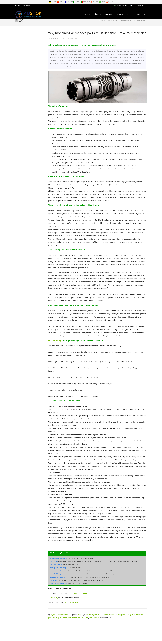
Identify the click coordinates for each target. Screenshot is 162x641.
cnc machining (54, 340)
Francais (69, 2)
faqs (64, 618)
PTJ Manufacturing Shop (59, 614)
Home (87, 14)
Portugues (85, 2)
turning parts (131, 614)
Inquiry (129, 14)
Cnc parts (108, 14)
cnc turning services (108, 614)
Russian (109, 2)
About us (97, 14)
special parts (57, 618)
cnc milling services (93, 614)
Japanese (94, 2)
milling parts (120, 614)
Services (120, 14)
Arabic (102, 2)
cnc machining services (72, 602)
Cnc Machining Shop (79, 593)
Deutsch (53, 2)
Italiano (77, 2)
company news (82, 618)
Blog (138, 14)
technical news (71, 618)
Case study (54, 598)
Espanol (61, 2)
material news (94, 618)
